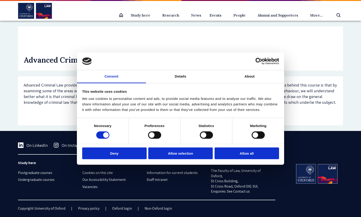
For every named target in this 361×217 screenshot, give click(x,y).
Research (170, 15)
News (196, 15)
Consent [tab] (112, 76)
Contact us (241, 191)
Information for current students (172, 172)
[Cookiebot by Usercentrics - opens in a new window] (259, 61)
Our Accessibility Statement (104, 179)
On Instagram (69, 145)
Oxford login (122, 208)
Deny (114, 153)
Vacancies (90, 186)
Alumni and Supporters (278, 15)
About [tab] (250, 76)
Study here (140, 15)
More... (316, 15)
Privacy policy (88, 208)
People (239, 15)
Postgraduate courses (35, 172)
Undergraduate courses (36, 179)
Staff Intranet (157, 179)
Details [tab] (180, 76)
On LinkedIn (33, 145)
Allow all (247, 153)
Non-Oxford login (158, 208)
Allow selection (180, 153)
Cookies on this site (97, 172)
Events (215, 15)
